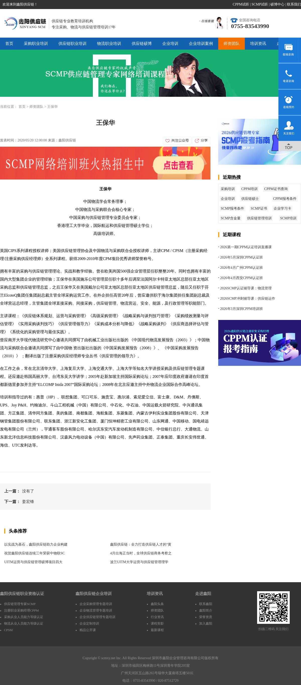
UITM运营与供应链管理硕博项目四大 (33, 562)
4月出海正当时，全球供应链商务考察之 (141, 553)
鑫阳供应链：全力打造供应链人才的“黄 (140, 544)
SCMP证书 (259, 208)
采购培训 (228, 189)
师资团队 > (38, 107)
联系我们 (294, 4)
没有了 (28, 491)
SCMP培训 (288, 218)
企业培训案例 (201, 43)
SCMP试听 (260, 4)
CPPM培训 (249, 189)
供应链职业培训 (72, 43)
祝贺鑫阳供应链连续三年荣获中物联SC (34, 553)
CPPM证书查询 (275, 189)
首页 (9, 43)
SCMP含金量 (231, 218)
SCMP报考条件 (232, 208)
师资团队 (231, 43)
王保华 (52, 107)
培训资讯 (258, 43)
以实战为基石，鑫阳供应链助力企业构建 (35, 544)
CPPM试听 (241, 4)
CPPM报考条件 (284, 199)
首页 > (24, 107)
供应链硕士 (250, 199)
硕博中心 (277, 4)
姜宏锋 (28, 501)
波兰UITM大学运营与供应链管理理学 (139, 562)
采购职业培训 (36, 43)
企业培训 (170, 43)
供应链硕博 (142, 43)
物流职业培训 (109, 43)
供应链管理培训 (259, 218)
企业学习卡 (282, 208)
